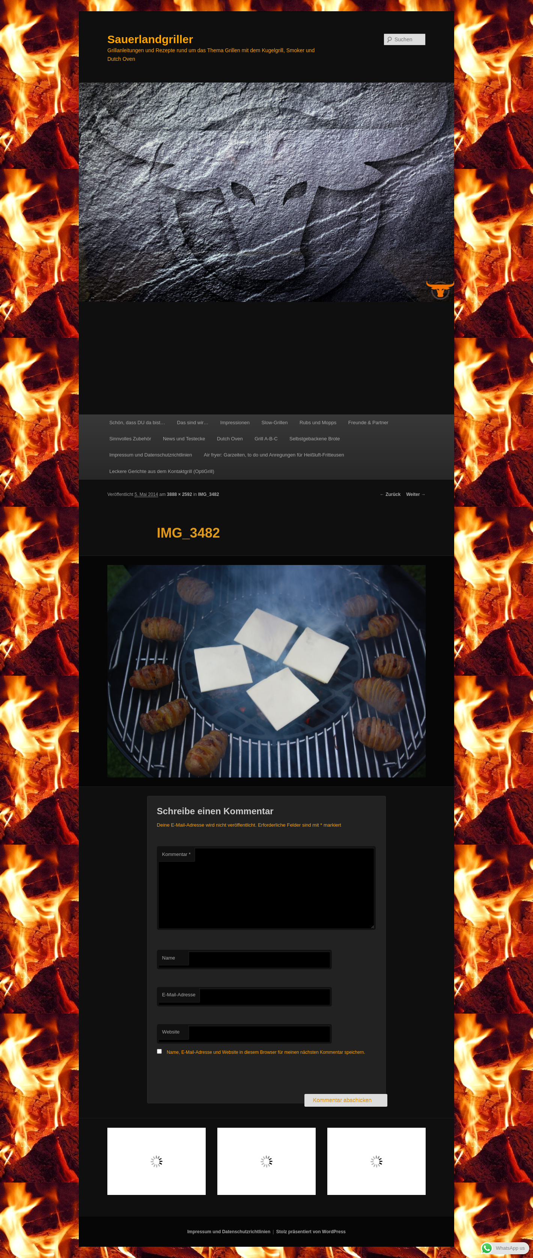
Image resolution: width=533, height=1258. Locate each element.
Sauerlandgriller (150, 39)
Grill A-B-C (265, 438)
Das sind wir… (193, 422)
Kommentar (176, 854)
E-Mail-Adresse (179, 994)
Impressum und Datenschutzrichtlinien (150, 455)
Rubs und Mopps (318, 422)
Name (168, 958)
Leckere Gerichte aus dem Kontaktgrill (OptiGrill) (161, 471)
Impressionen (235, 422)
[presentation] (214, 1075)
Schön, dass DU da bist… (137, 422)
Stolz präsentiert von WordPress (311, 1231)
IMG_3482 (208, 494)
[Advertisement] (266, 358)
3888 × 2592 (179, 494)
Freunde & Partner (368, 422)
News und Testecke (184, 438)
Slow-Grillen (274, 422)
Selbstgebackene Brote (314, 438)
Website (171, 1032)
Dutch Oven (230, 438)
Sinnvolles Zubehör (130, 438)
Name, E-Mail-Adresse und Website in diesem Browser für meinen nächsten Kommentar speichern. (266, 1052)
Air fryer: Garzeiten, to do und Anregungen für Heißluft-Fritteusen (274, 455)
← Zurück (390, 494)
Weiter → (416, 494)
